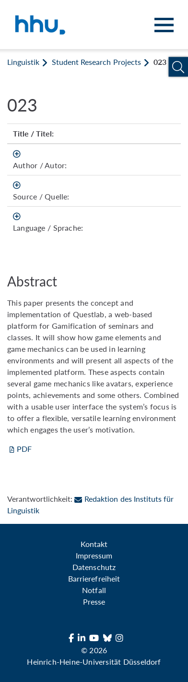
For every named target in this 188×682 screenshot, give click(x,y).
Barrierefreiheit (93, 578)
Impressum (94, 555)
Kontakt (94, 543)
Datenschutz (93, 566)
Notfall (94, 590)
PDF (24, 448)
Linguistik (23, 61)
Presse (94, 601)
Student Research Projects (96, 61)
